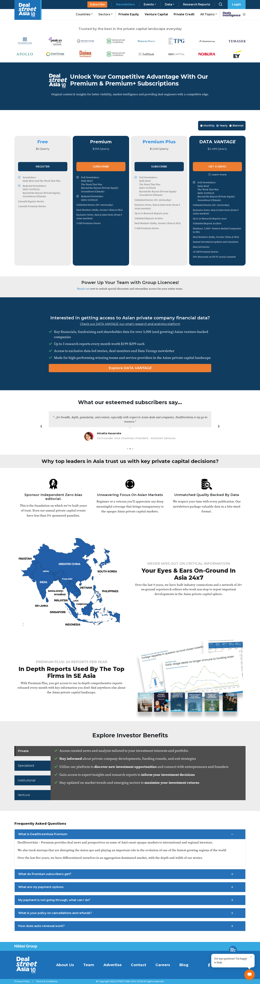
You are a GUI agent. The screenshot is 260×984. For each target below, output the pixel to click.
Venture (24, 795)
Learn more (217, 174)
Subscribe (97, 4)
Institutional (27, 780)
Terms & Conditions (46, 981)
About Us (65, 965)
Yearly (222, 125)
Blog (183, 965)
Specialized (26, 765)
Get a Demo (217, 166)
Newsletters (125, 4)
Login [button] (236, 4)
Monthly (207, 125)
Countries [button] (83, 14)
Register (43, 166)
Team (88, 965)
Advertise (112, 965)
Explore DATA (130, 368)
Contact (138, 965)
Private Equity (128, 14)
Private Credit (184, 14)
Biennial (236, 125)
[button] (41, 426)
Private (23, 751)
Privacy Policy (22, 981)
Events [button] (149, 4)
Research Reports (196, 4)
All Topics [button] (207, 14)
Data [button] (168, 4)
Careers (162, 965)
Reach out (83, 288)
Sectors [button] (104, 14)
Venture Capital (156, 14)
